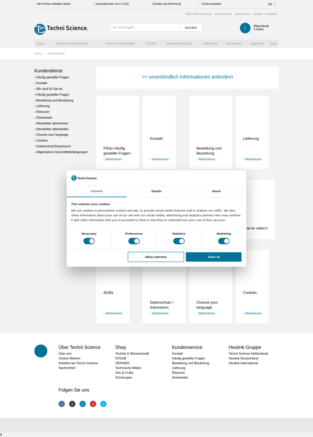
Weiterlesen (113, 159)
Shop (120, 347)
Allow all (214, 257)
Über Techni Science (198, 14)
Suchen (191, 27)
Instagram (72, 404)
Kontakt (257, 14)
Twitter (103, 404)
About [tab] (216, 191)
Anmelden (271, 14)
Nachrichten (242, 14)
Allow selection (156, 257)
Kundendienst (223, 14)
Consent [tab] (97, 191)
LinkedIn (82, 404)
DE (272, 4)
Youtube (93, 404)
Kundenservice (187, 347)
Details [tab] (156, 191)
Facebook (61, 404)
